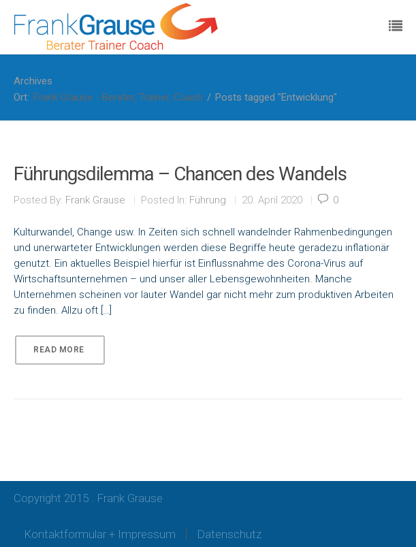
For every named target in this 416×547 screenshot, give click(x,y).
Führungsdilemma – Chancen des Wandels (180, 174)
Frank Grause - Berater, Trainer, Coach (118, 97)
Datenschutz (229, 534)
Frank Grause (95, 200)
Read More (58, 349)
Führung (207, 200)
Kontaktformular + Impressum (100, 534)
